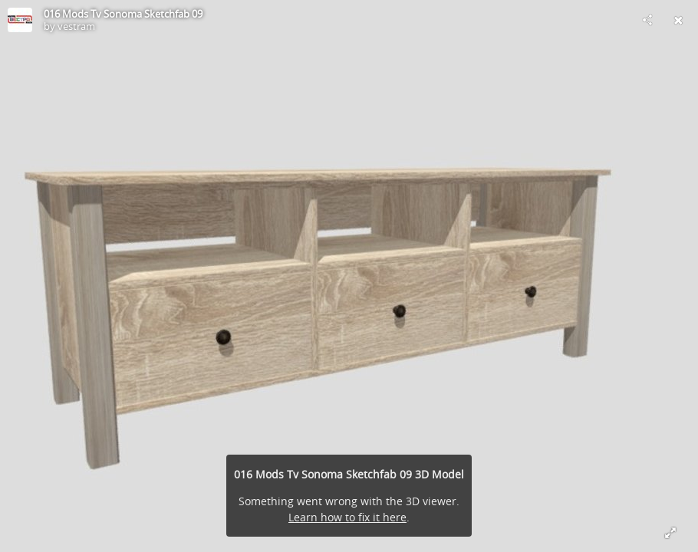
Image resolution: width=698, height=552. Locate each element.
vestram (76, 26)
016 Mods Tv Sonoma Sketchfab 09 (123, 14)
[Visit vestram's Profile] (20, 20)
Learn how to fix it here (347, 517)
